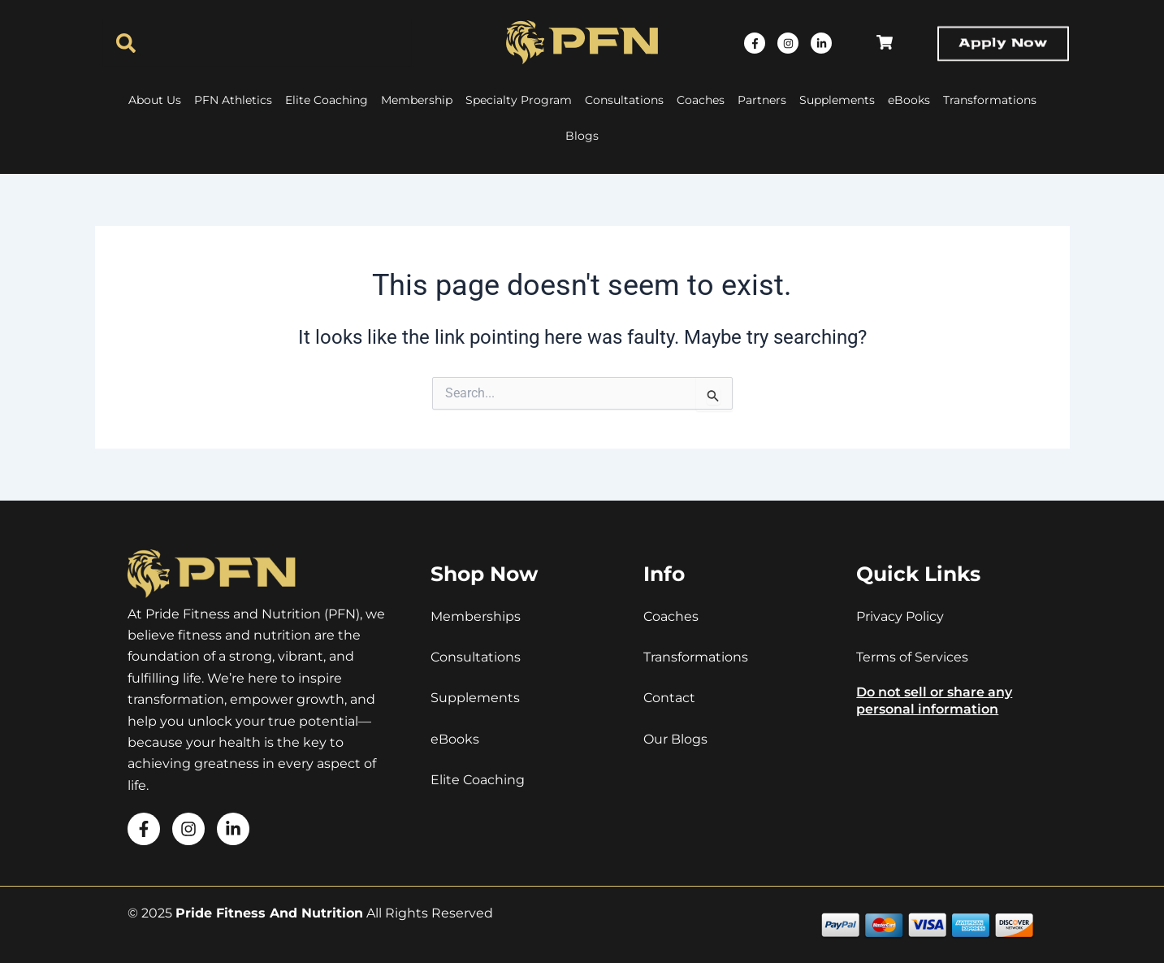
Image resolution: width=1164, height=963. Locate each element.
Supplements (837, 100)
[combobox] (257, 43)
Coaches (701, 100)
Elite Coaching (326, 100)
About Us (154, 100)
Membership (416, 100)
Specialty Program (518, 100)
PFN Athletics (233, 100)
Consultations (624, 100)
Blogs (582, 135)
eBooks (909, 100)
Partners (762, 100)
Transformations (989, 100)
